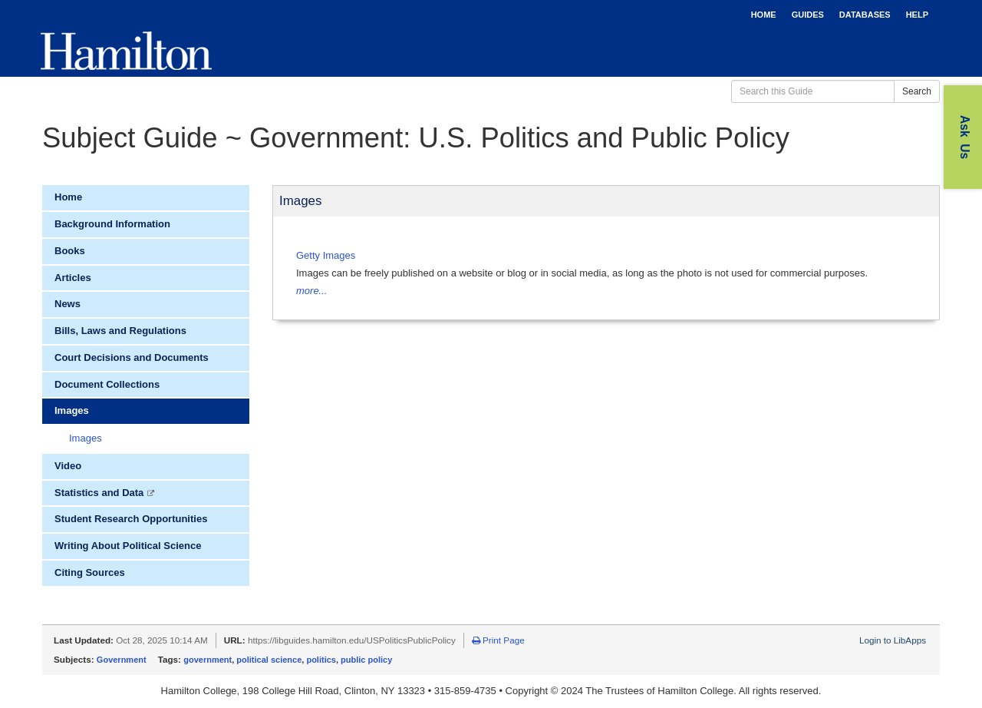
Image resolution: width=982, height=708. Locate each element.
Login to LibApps (892, 640)
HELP (917, 14)
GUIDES (808, 14)
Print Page (498, 640)
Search (916, 91)
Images (85, 438)
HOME (763, 14)
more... (311, 290)
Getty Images (325, 255)
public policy (366, 659)
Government (122, 659)
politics (321, 659)
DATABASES (865, 14)
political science (269, 659)
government (207, 659)
